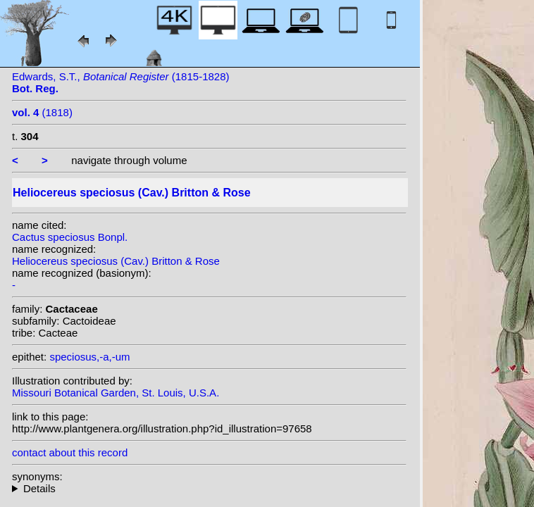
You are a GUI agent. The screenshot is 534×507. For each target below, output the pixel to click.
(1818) (42, 112)
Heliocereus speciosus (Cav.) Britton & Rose (116, 261)
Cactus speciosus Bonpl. (70, 237)
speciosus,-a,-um (89, 357)
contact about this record (70, 452)
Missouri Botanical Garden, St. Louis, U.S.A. (115, 393)
